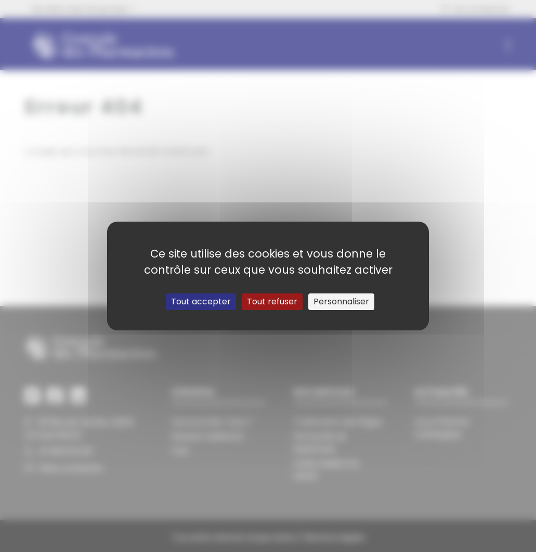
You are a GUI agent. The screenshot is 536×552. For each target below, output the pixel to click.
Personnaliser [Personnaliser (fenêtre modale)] (341, 301)
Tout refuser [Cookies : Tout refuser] (272, 301)
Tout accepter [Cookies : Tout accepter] (201, 301)
